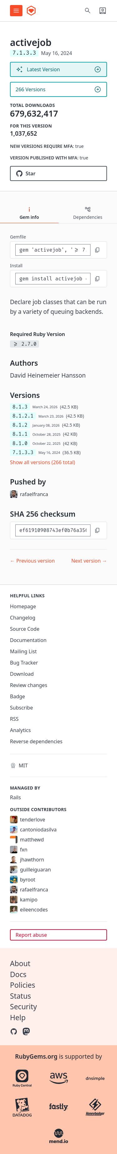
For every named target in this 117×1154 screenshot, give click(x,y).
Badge (17, 696)
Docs (18, 974)
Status (20, 996)
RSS (14, 718)
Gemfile (18, 237)
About (20, 963)
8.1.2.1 (22, 416)
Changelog (22, 617)
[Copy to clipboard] (97, 250)
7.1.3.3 (22, 452)
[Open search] (87, 10)
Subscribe (21, 707)
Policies (22, 985)
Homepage (23, 606)
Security (23, 1006)
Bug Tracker (24, 662)
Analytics (20, 730)
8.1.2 (19, 425)
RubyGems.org (36, 1056)
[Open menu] (16, 10)
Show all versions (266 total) (42, 462)
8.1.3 (19, 407)
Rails (15, 797)
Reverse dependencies (36, 741)
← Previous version (32, 560)
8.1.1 (19, 434)
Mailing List (23, 651)
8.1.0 (19, 443)
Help (18, 1017)
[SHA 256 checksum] (52, 530)
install (16, 265)
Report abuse (31, 934)
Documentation (28, 640)
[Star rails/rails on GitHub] (58, 173)
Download (22, 673)
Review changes (28, 685)
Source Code (24, 628)
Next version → (89, 560)
